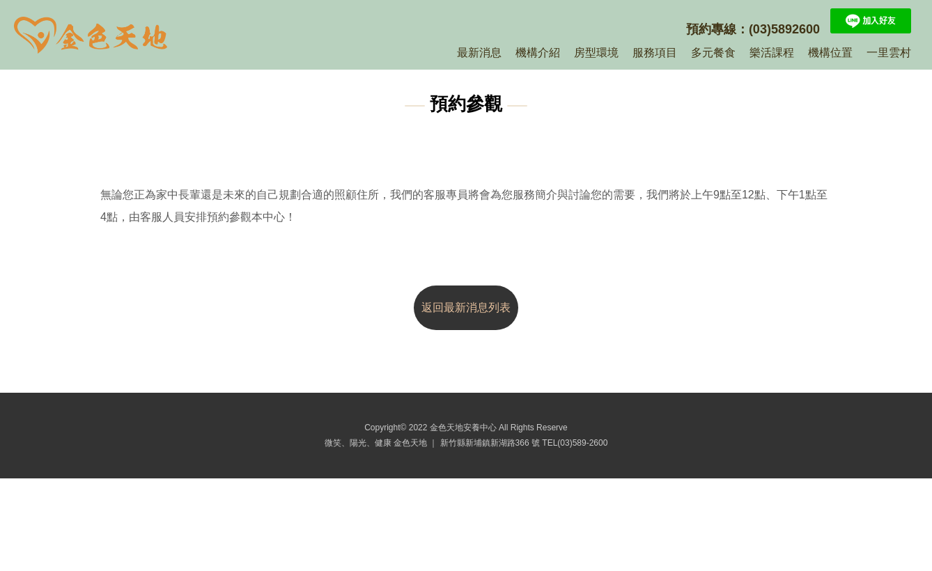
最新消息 (479, 52)
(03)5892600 (784, 29)
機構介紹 (537, 52)
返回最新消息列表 (466, 307)
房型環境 (596, 52)
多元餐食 (713, 52)
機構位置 (830, 52)
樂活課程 (772, 52)
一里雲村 (889, 52)
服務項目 (654, 52)
